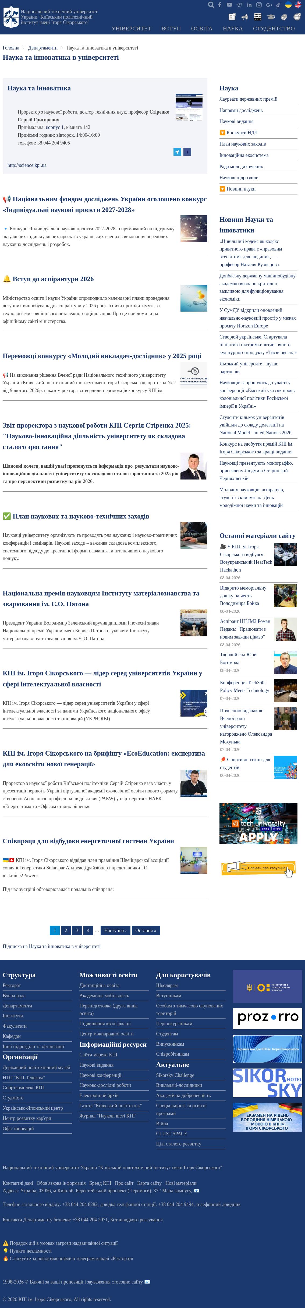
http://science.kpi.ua (27, 165)
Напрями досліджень (241, 110)
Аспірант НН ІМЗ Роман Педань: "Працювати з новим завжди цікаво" (245, 629)
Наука (233, 28)
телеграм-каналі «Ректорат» (104, 1258)
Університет (131, 28)
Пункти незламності (31, 1251)
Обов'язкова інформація (61, 1183)
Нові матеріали (180, 1183)
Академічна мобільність (104, 995)
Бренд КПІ (100, 1183)
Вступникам (168, 995)
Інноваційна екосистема (244, 155)
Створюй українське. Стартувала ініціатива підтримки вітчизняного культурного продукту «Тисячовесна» (258, 344)
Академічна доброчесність (183, 1095)
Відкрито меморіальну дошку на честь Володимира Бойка (243, 595)
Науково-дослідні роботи (105, 1085)
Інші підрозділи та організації (33, 1046)
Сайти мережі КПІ (98, 1054)
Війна (162, 1123)
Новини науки (241, 189)
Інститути (13, 1015)
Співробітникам (172, 1054)
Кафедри (12, 1036)
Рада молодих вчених (241, 166)
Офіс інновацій (18, 1128)
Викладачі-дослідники (179, 1085)
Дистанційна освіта (99, 985)
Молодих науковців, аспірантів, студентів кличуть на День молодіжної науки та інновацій (251, 497)
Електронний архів (98, 1095)
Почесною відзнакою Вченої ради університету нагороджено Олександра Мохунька (246, 726)
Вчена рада (14, 995)
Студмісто (13, 1098)
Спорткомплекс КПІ (23, 1087)
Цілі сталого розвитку (178, 1144)
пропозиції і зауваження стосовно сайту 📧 (105, 1282)
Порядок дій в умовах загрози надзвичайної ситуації (64, 1243)
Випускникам (170, 1044)
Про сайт (124, 1183)
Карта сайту (149, 1183)
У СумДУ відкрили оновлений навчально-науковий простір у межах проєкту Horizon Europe (257, 318)
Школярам (167, 985)
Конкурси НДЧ (241, 132)
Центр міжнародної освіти (106, 1033)
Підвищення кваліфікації (105, 1023)
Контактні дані (18, 1183)
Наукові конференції (100, 1075)
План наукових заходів (242, 144)
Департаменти (43, 48)
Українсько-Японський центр (33, 1108)
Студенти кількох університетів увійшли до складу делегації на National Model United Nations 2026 (255, 425)
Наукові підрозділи (238, 177)
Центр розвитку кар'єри (27, 1118)
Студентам (167, 1033)
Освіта (202, 28)
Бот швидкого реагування (136, 1219)
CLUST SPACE (171, 1133)
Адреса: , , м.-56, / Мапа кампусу (97, 1190)
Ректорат (12, 985)
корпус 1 (55, 127)
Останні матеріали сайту (257, 535)
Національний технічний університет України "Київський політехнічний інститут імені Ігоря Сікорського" (59, 17)
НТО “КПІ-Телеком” (24, 1077)
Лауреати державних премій (248, 99)
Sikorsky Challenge (175, 1075)
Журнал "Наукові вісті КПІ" (108, 1116)
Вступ (171, 28)
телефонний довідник (218, 1204)
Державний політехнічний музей (36, 1067)
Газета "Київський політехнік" (110, 1105)
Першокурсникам (174, 1023)
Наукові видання (236, 121)
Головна (11, 48)
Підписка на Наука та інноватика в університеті (52, 946)
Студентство (274, 28)
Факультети (15, 1026)
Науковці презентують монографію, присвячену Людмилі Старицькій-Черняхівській (256, 470)
